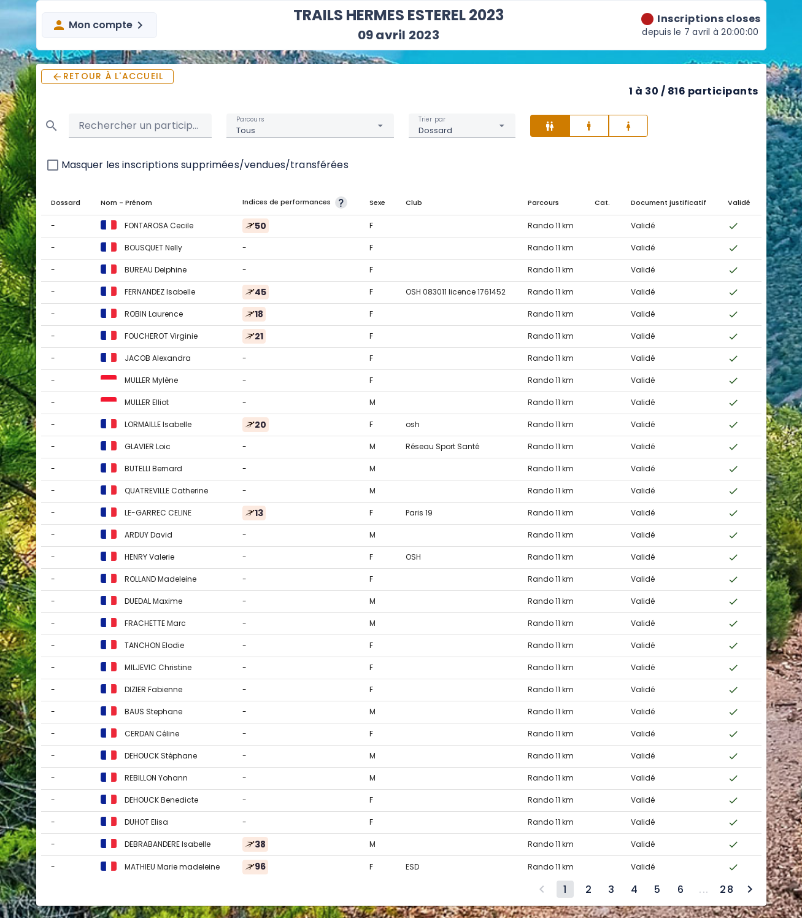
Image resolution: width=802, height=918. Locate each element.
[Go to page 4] (634, 889)
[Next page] (749, 889)
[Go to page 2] (588, 889)
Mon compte (99, 25)
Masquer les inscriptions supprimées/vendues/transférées (205, 165)
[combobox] (310, 126)
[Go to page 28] (726, 889)
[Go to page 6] (680, 889)
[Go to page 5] (657, 889)
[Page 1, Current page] (565, 889)
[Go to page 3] (611, 889)
